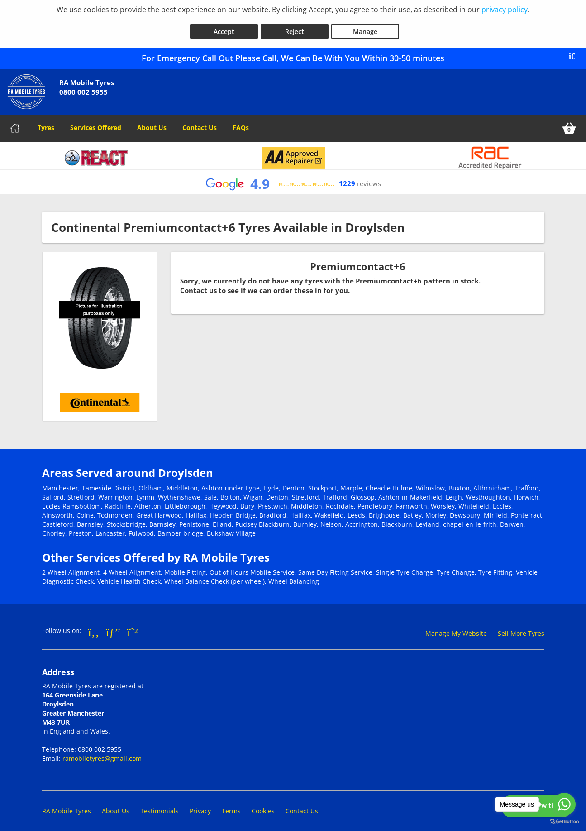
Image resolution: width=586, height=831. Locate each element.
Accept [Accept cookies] (224, 26)
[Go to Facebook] (94, 627)
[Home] (14, 123)
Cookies (263, 806)
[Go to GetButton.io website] (564, 822)
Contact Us (199, 122)
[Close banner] (575, 52)
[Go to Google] (113, 627)
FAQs (241, 122)
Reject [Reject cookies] (294, 26)
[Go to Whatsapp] (132, 627)
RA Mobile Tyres (66, 806)
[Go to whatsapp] (564, 804)
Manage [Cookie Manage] (365, 26)
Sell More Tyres (521, 628)
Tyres (46, 122)
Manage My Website (456, 628)
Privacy (200, 806)
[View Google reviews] (293, 179)
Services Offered (95, 122)
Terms (231, 806)
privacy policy (504, 9)
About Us (152, 122)
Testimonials (159, 806)
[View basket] (569, 123)
